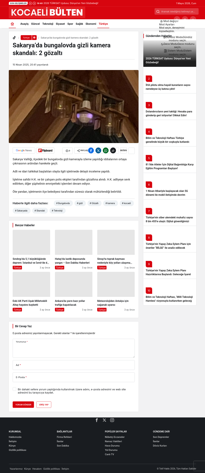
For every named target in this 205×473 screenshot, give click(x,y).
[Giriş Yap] (193, 19)
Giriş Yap (43, 404)
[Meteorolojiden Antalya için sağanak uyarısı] (116, 291)
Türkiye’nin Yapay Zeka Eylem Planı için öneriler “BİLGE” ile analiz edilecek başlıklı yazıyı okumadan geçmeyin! (168, 247)
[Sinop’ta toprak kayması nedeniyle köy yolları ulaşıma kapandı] (116, 249)
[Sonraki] (34, 3)
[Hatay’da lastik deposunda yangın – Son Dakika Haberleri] (73, 249)
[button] (185, 19)
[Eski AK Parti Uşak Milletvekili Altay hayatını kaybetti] (31, 291)
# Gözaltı (94, 202)
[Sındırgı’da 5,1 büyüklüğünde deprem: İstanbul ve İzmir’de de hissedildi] (31, 249)
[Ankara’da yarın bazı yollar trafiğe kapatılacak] (73, 291)
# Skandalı (40, 210)
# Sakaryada (21, 210)
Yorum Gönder (23, 404)
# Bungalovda (63, 202)
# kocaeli (126, 202)
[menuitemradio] (177, 38)
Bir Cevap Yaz (23, 325)
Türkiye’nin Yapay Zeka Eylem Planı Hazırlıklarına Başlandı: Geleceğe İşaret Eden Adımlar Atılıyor (168, 274)
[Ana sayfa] (12, 23)
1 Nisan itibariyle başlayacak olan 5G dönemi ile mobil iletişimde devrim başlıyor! (167, 194)
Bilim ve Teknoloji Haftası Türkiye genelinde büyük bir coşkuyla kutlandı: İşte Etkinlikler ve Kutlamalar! (168, 141)
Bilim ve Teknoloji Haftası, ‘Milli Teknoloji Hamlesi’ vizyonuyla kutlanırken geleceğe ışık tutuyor (169, 300)
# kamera (110, 202)
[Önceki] (30, 3)
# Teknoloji (57, 210)
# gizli (79, 202)
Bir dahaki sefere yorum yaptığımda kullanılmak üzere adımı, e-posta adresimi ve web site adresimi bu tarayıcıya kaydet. (72, 390)
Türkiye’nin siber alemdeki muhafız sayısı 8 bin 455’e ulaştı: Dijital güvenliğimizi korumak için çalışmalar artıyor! (169, 221)
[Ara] (177, 19)
